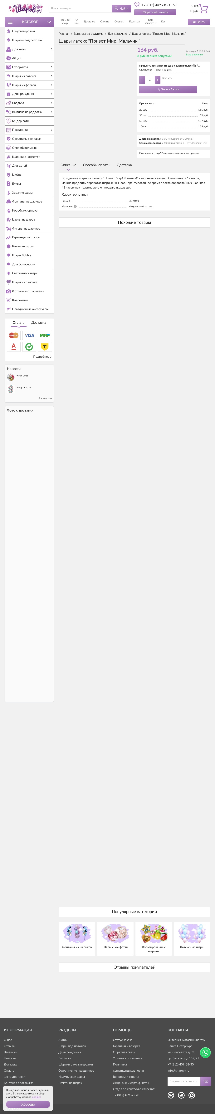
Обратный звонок (155, 12)
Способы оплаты (96, 165)
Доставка (38, 349)
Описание (68, 165)
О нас (79, 22)
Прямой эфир (66, 22)
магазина (179, 143)
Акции (62, 1040)
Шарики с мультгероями (75, 1064)
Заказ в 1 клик (170, 89)
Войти (199, 22)
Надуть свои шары (71, 1076)
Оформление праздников (76, 1070)
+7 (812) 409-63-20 (126, 1095)
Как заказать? (142, 22)
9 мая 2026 (22, 402)
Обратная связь (124, 1052)
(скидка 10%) (199, 143)
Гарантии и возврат (126, 1046)
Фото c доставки (20, 436)
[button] (28, 1104)
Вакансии (10, 1052)
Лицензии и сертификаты (131, 1082)
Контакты (158, 22)
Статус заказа (122, 1040)
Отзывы (114, 22)
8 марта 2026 (24, 414)
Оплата (19, 349)
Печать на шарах (70, 1082)
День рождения (69, 1052)
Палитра (127, 22)
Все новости (45, 424)
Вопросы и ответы (126, 1076)
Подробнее (42, 382)
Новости (10, 1058)
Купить (167, 78)
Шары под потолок (72, 1046)
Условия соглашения (127, 1058)
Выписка (64, 1058)
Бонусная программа (18, 1082)
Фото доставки (14, 1076)
